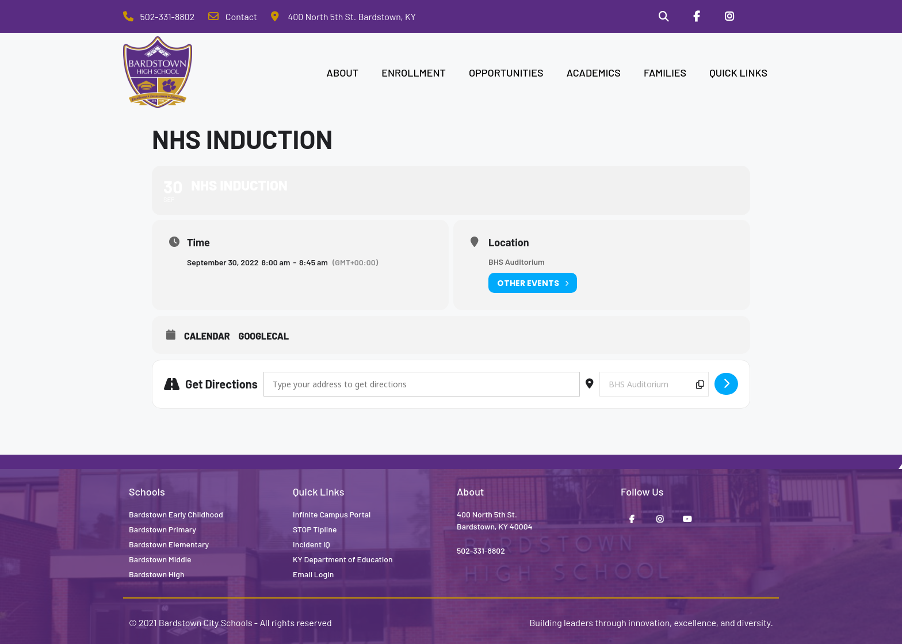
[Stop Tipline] (762, 16)
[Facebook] (696, 16)
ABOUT (343, 72)
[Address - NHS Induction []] (421, 384)
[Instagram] (729, 16)
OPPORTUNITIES (506, 72)
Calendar (207, 336)
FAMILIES (665, 72)
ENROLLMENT (413, 72)
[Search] (662, 16)
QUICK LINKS (738, 72)
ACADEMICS (594, 72)
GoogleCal (264, 336)
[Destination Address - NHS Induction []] (654, 384)
